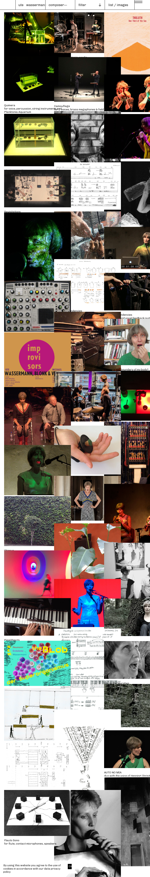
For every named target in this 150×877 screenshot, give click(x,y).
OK (70, 866)
